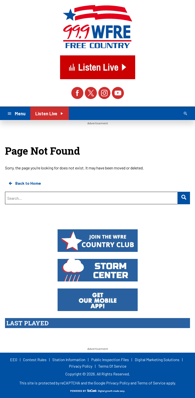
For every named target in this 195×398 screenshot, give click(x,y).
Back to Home (24, 183)
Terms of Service (151, 382)
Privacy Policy (118, 382)
